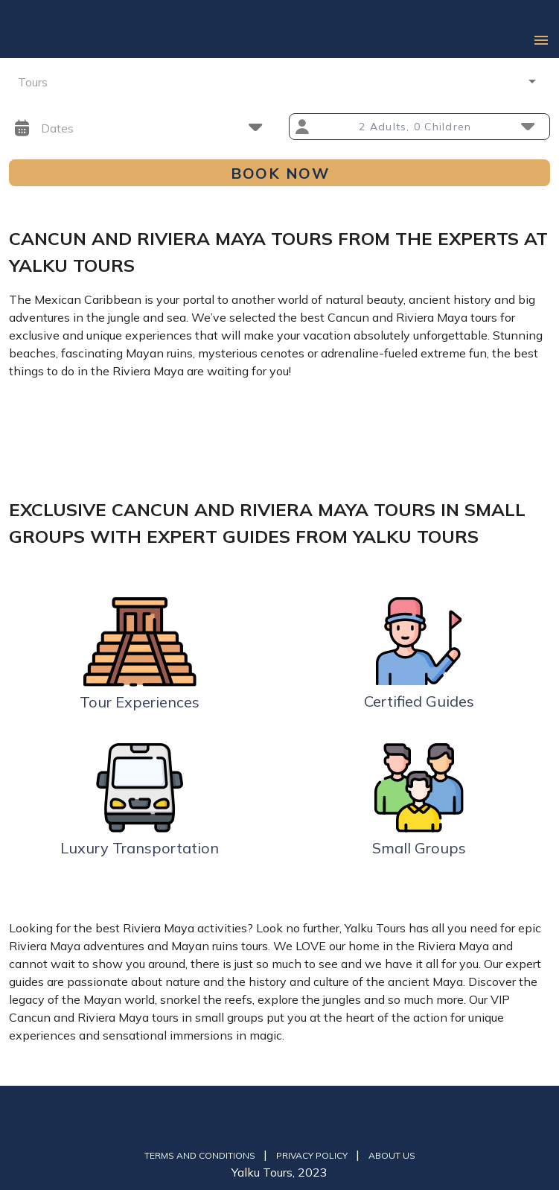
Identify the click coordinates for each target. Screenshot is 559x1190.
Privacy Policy (313, 1155)
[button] (279, 81)
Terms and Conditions (201, 1155)
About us (391, 1155)
